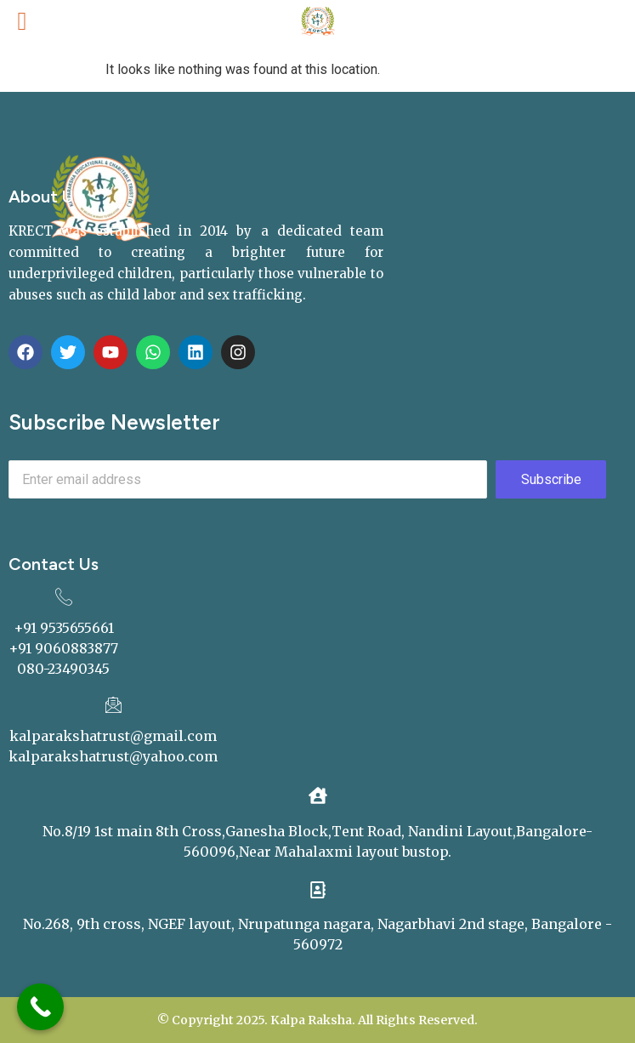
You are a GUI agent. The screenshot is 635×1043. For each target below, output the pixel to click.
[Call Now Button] (40, 1006)
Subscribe (551, 479)
